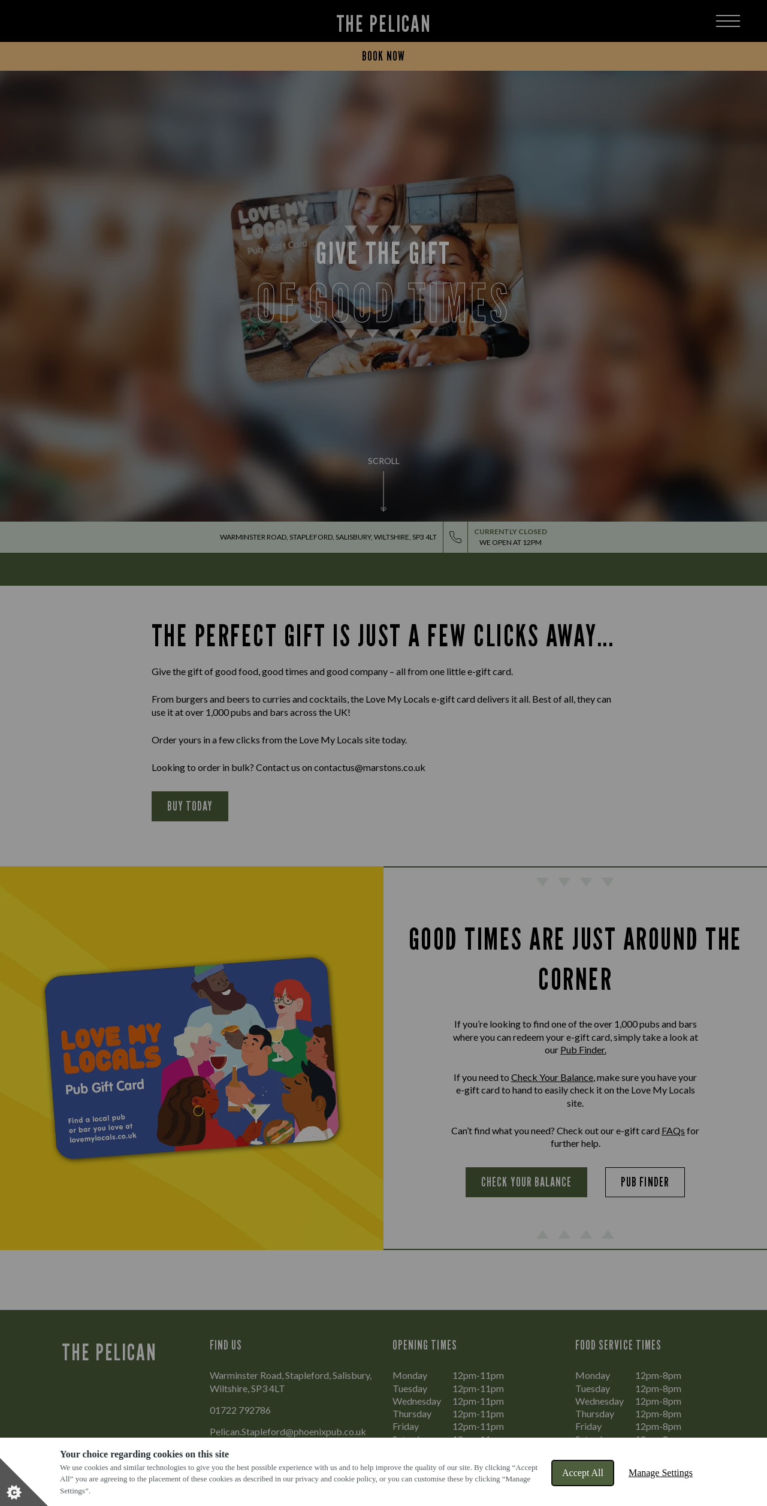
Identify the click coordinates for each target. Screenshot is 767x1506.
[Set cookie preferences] (24, 1482)
